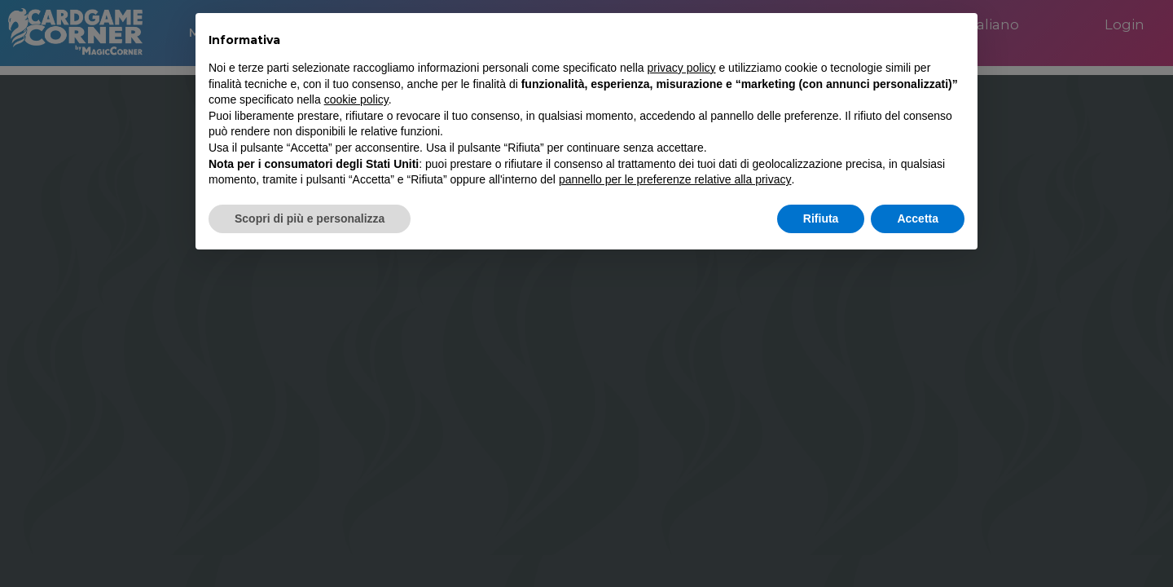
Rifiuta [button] (821, 218)
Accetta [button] (917, 218)
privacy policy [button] (682, 67)
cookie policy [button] (356, 99)
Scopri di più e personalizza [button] (309, 218)
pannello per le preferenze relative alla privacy (675, 179)
